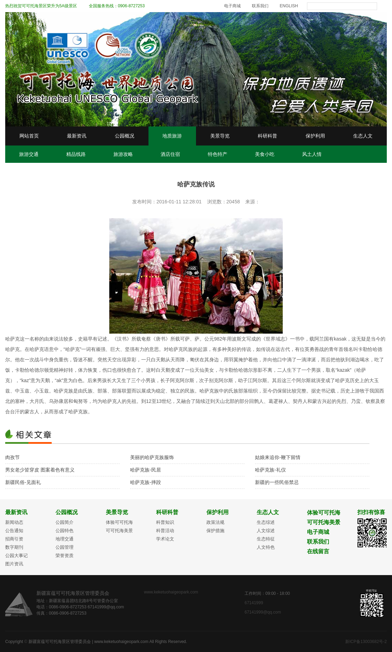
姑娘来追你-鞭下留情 (277, 457)
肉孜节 (12, 457)
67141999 (254, 602)
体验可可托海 (119, 522)
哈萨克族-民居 (145, 470)
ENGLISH (289, 5)
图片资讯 (14, 563)
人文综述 (266, 530)
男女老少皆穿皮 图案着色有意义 (40, 470)
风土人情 (312, 154)
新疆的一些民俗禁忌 (277, 482)
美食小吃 (264, 154)
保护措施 (215, 530)
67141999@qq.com (263, 612)
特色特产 (217, 154)
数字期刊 (14, 547)
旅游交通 (29, 154)
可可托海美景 (119, 530)
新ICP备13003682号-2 (366, 641)
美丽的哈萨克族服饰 (152, 457)
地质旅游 (172, 136)
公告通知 (14, 530)
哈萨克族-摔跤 (145, 482)
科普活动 (165, 530)
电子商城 (232, 5)
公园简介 (65, 522)
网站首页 (29, 136)
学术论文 (165, 538)
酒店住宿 (170, 154)
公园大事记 (16, 555)
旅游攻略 (123, 154)
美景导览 (220, 136)
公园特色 (65, 530)
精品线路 (76, 154)
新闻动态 (14, 522)
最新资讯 (76, 136)
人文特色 (266, 547)
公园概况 (124, 136)
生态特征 (266, 538)
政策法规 (215, 522)
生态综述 (266, 522)
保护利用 (315, 136)
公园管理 (65, 547)
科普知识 (165, 522)
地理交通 (65, 538)
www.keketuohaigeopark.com (171, 592)
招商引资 (14, 538)
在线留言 (318, 551)
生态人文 (363, 136)
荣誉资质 (65, 555)
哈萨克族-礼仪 (270, 470)
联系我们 (260, 5)
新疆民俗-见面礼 (23, 482)
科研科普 (267, 136)
